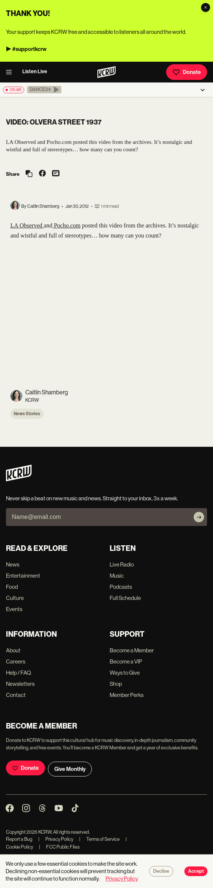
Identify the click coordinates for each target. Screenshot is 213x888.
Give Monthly (69, 769)
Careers (15, 661)
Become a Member (132, 650)
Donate (186, 72)
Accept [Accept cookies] (196, 871)
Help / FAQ (18, 672)
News (12, 564)
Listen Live (34, 71)
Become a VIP (126, 661)
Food (12, 587)
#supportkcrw (29, 49)
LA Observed (27, 225)
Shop (116, 684)
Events (14, 609)
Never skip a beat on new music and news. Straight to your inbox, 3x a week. (92, 498)
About (13, 650)
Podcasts (121, 587)
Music (117, 575)
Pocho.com (66, 225)
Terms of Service (99, 839)
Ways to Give (125, 672)
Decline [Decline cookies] (161, 871)
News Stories (27, 413)
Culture (15, 598)
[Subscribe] (199, 517)
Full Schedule (125, 598)
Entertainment (23, 575)
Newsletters (20, 684)
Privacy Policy (55, 839)
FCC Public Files (59, 847)
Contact (16, 695)
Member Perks (126, 695)
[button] (44, 89)
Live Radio (122, 564)
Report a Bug (19, 839)
